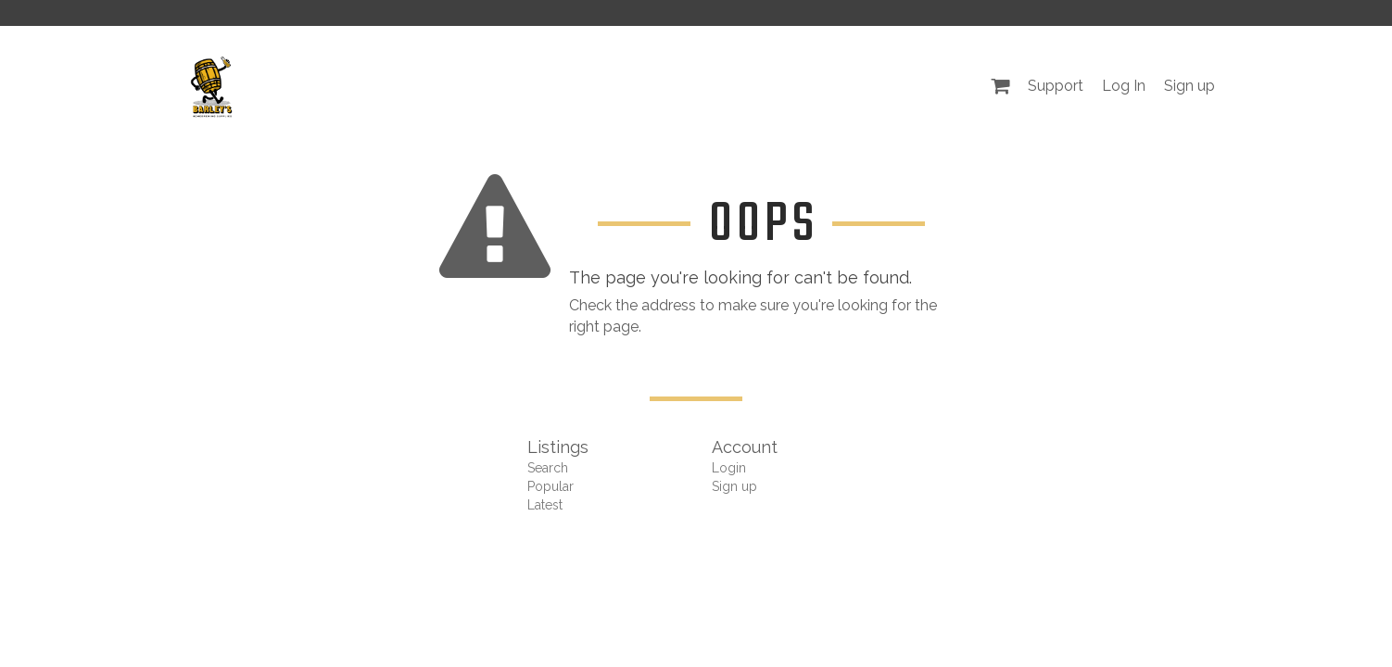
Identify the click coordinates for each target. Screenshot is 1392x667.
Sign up (1189, 85)
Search (547, 467)
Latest (545, 504)
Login (729, 467)
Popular (550, 486)
